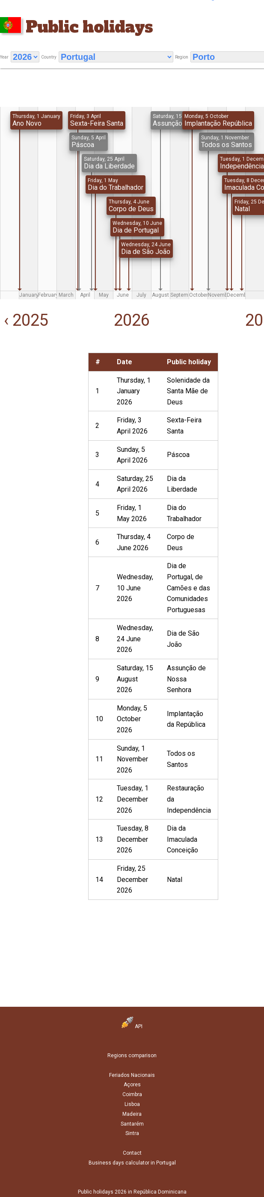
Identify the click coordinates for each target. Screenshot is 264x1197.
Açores (132, 1085)
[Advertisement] (38, 385)
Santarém (132, 1124)
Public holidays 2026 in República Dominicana (132, 1192)
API (132, 1026)
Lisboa (132, 1104)
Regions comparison (132, 1055)
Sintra (132, 1133)
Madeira (132, 1114)
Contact (132, 1153)
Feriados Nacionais (132, 1075)
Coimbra (132, 1094)
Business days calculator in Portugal (132, 1163)
